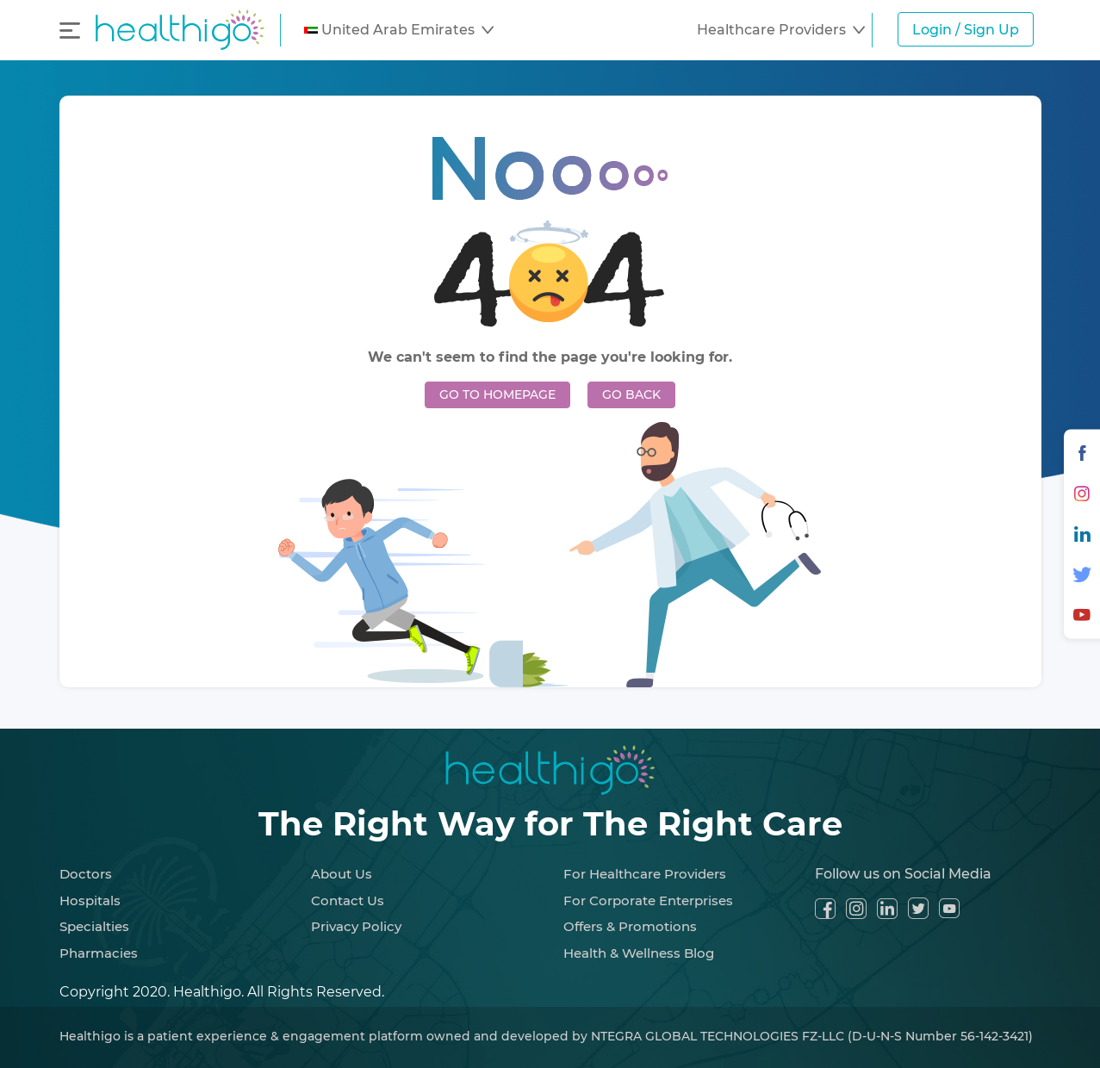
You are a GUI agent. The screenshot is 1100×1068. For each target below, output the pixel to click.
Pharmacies (98, 953)
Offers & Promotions (630, 926)
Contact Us (347, 900)
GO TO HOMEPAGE (497, 394)
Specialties (94, 926)
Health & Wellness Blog (638, 953)
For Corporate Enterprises (648, 900)
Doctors (85, 874)
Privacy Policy (356, 926)
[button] (398, 30)
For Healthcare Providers (644, 874)
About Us (341, 874)
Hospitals (90, 900)
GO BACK (631, 394)
